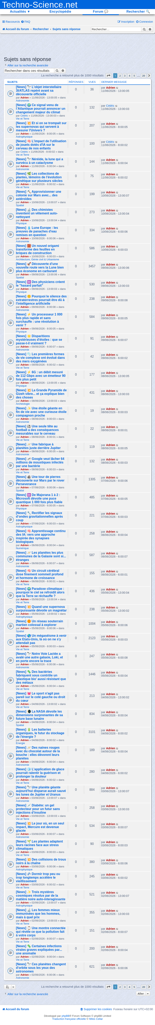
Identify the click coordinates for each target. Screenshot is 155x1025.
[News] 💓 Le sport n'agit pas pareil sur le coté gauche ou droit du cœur (40, 697)
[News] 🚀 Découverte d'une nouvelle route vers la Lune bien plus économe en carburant (40, 267)
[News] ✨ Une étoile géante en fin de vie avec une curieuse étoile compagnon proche (41, 412)
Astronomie (22, 100)
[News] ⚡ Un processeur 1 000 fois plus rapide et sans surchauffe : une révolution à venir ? (39, 320)
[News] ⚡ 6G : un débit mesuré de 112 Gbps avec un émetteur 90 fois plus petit (40, 375)
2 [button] (120, 75)
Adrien (24, 97)
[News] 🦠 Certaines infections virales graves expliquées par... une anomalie (39, 949)
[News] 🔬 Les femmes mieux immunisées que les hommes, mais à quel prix (38, 913)
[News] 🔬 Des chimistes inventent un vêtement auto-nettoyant (37, 213)
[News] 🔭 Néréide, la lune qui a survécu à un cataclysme (39, 160)
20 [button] (143, 75)
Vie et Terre (22, 118)
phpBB (65, 1015)
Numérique (22, 548)
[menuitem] (25, 21)
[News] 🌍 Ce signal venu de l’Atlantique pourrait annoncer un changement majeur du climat (40, 108)
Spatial (20, 205)
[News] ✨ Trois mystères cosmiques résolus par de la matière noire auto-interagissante (40, 895)
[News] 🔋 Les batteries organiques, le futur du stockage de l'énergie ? (40, 733)
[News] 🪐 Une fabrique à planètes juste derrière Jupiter (38, 446)
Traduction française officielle (69, 1018)
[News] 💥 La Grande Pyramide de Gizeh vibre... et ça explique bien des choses (41, 393)
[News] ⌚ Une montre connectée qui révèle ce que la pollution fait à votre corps (40, 931)
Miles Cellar (96, 1018)
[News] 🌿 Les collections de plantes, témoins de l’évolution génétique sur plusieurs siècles (39, 177)
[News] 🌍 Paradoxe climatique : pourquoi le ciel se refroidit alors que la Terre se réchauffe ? (40, 592)
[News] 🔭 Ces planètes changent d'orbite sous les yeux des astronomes (41, 967)
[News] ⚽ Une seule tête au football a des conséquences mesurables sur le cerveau (37, 430)
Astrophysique (24, 136)
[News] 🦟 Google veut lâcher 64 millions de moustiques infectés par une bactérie (40, 462)
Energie (20, 743)
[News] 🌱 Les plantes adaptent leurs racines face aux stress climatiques (39, 845)
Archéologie (23, 403)
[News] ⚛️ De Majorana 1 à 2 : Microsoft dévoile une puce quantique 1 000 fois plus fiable (39, 498)
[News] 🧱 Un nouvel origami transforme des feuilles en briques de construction (37, 249)
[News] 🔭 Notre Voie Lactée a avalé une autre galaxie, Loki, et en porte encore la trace (39, 657)
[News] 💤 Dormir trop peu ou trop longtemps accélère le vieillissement (38, 877)
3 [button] (124, 75)
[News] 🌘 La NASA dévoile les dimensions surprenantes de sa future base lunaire (39, 715)
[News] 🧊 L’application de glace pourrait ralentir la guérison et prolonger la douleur (40, 772)
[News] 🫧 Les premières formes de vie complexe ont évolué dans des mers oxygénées (40, 357)
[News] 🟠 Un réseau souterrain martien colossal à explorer (39, 623)
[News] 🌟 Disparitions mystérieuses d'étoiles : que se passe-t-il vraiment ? (39, 339)
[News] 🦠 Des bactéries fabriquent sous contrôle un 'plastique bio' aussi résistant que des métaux (41, 677)
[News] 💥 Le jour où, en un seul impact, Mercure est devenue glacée (40, 827)
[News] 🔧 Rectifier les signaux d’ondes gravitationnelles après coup (39, 516)
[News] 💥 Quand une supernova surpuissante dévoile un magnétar (41, 608)
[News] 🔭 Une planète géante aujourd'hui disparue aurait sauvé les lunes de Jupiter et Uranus (41, 791)
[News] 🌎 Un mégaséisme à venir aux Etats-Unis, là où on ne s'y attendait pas (41, 639)
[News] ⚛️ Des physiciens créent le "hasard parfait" (40, 283)
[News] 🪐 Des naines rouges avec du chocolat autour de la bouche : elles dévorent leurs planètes (38, 753)
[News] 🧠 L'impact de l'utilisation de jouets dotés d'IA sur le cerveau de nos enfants (41, 144)
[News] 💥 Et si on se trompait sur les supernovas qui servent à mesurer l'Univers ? (41, 126)
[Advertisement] (77, 44)
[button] (108, 75)
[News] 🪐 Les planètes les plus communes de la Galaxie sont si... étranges (41, 556)
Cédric (24, 115)
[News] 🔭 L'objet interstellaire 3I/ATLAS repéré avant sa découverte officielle (38, 90)
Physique (21, 223)
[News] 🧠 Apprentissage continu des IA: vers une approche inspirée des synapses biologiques (40, 536)
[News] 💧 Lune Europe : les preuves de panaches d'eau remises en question (37, 231)
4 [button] (129, 75)
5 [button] (134, 75)
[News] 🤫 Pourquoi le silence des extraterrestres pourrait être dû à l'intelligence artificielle (41, 300)
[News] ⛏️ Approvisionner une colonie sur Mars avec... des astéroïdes (38, 195)
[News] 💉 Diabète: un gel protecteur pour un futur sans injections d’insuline (38, 809)
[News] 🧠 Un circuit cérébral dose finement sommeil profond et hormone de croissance (39, 574)
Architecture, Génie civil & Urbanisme (37, 259)
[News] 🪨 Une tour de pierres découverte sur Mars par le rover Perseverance (40, 480)
